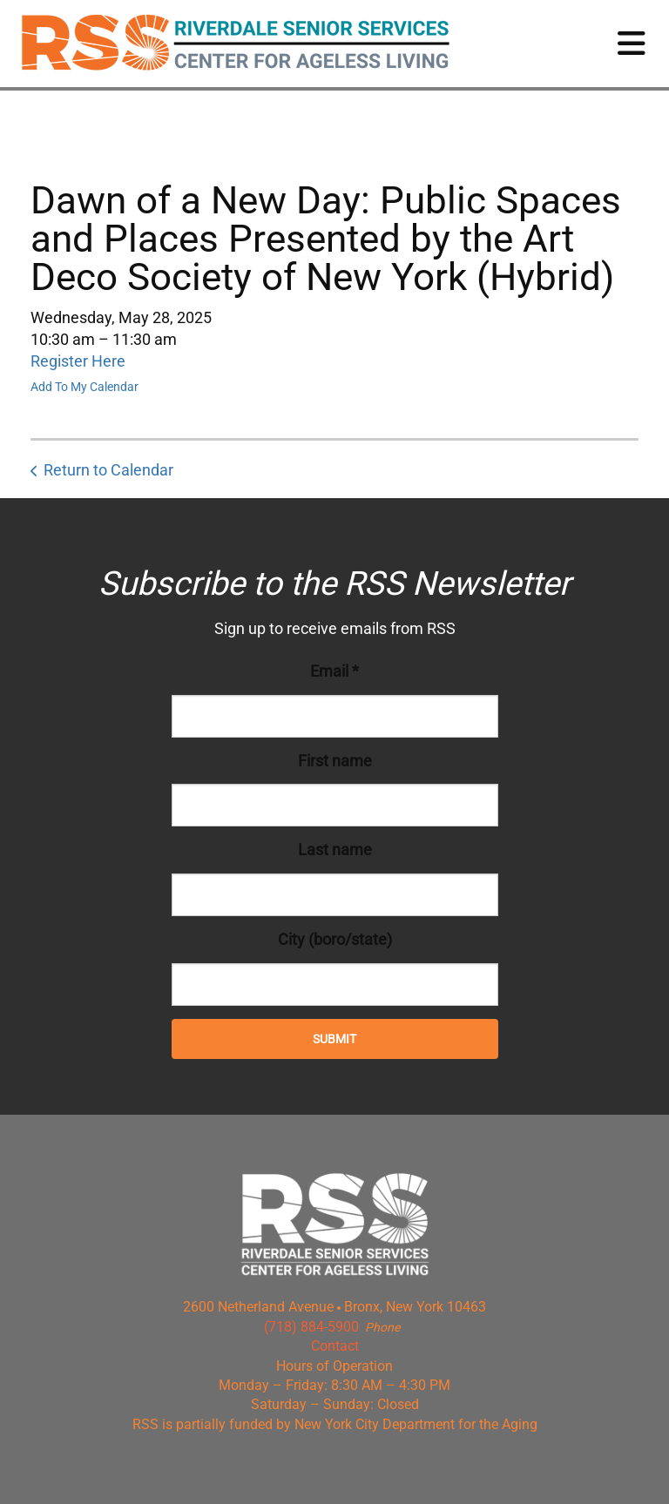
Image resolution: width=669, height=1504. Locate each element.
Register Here (77, 361)
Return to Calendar (108, 470)
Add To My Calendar (84, 387)
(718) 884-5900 (311, 1327)
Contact (335, 1346)
